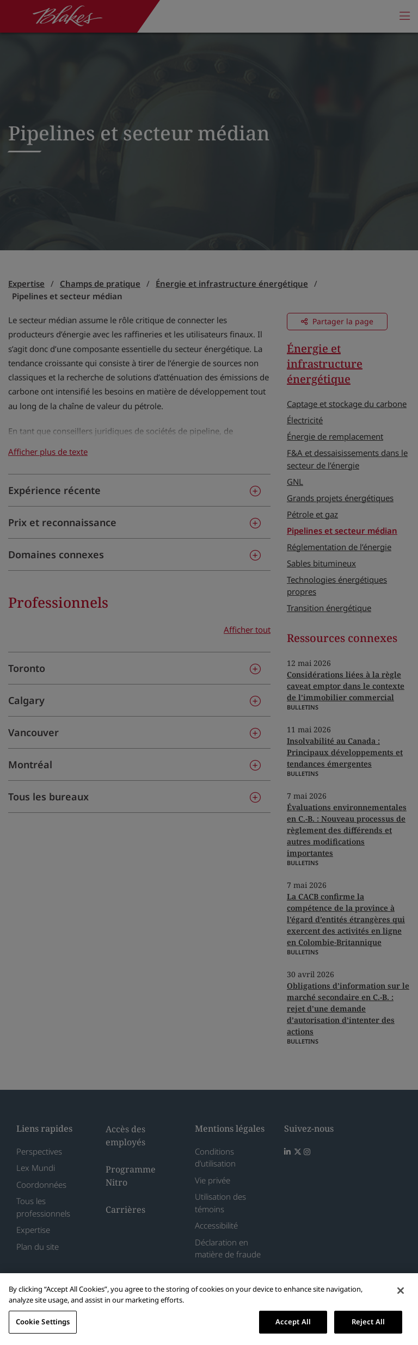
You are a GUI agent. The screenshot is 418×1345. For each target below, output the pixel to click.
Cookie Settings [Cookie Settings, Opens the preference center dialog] (43, 1322)
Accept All (293, 1322)
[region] (209, 1309)
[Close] (401, 1291)
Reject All (368, 1322)
